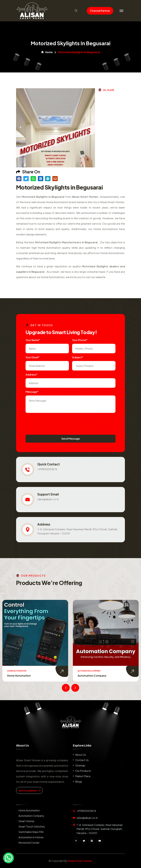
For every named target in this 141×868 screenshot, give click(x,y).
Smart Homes (26, 821)
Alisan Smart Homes (80, 860)
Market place (83, 776)
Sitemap (80, 765)
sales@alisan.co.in (48, 499)
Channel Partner (100, 10)
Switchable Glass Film (31, 832)
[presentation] (49, 422)
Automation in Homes (31, 837)
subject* (77, 357)
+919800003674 (47, 469)
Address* (31, 374)
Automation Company (92, 675)
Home (47, 52)
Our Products (83, 770)
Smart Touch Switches (31, 826)
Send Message (70, 438)
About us (80, 754)
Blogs (78, 781)
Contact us (82, 760)
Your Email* (32, 357)
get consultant (29, 790)
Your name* (33, 340)
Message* (32, 391)
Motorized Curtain (28, 842)
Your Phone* (79, 340)
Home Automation (19, 675)
